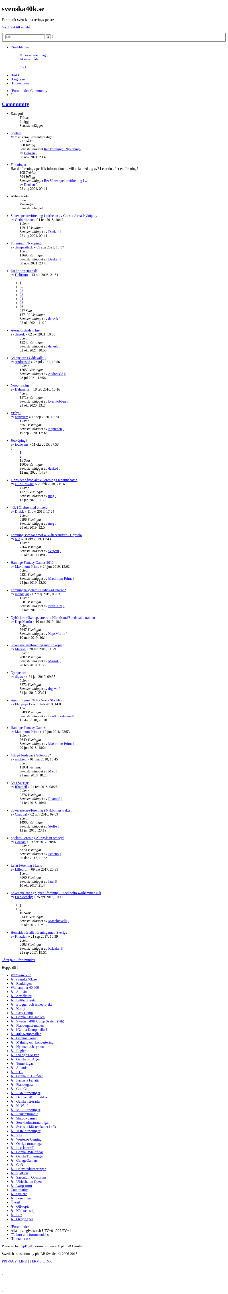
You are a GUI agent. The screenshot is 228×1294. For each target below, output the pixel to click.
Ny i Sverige (20, 783)
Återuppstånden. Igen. (26, 330)
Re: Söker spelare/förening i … (66, 181)
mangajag (22, 594)
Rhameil (21, 787)
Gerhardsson (24, 220)
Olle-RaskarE (24, 484)
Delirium (21, 275)
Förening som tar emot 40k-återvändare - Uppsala (46, 535)
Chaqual (21, 814)
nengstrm (21, 417)
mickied (20, 759)
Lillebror (21, 869)
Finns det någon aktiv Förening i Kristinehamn (44, 480)
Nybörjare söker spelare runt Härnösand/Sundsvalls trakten (53, 617)
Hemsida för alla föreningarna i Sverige (39, 932)
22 (21, 291)
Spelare (16, 133)
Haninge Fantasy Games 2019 (32, 562)
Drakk (19, 511)
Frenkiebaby (24, 897)
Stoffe (52, 826)
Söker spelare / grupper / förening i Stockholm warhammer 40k (56, 893)
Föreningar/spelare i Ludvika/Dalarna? (38, 590)
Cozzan (20, 842)
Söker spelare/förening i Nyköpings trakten (41, 810)
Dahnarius (22, 389)
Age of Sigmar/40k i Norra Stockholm (38, 700)
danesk (53, 319)
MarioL (20, 649)
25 (21, 303)
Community (15, 104)
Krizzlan (21, 936)
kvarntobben (57, 401)
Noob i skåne (20, 385)
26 (21, 307)
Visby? (15, 413)
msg (51, 496)
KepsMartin (23, 621)
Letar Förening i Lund (26, 865)
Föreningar (18, 165)
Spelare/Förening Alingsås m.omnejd (37, 838)
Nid (17, 539)
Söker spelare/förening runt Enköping (37, 645)
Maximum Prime (27, 566)
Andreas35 (22, 362)
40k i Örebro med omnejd (29, 507)
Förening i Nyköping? (26, 243)
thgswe (20, 677)
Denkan (29, 153)
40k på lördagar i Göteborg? (31, 755)
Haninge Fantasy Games (28, 728)
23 (21, 295)
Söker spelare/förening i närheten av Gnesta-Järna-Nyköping (54, 216)
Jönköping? (19, 440)
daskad (53, 468)
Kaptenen (55, 429)
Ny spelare (18, 673)
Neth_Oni (55, 606)
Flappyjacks (23, 704)
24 (21, 299)
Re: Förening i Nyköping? (62, 149)
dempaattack (24, 247)
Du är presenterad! (24, 271)
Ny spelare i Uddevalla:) (28, 358)
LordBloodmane (59, 716)
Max (51, 771)
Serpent (53, 551)
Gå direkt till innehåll (17, 27)
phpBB (25, 1246)
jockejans (21, 444)
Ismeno (53, 854)
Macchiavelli (57, 921)
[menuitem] (33, 55)
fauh (51, 881)
